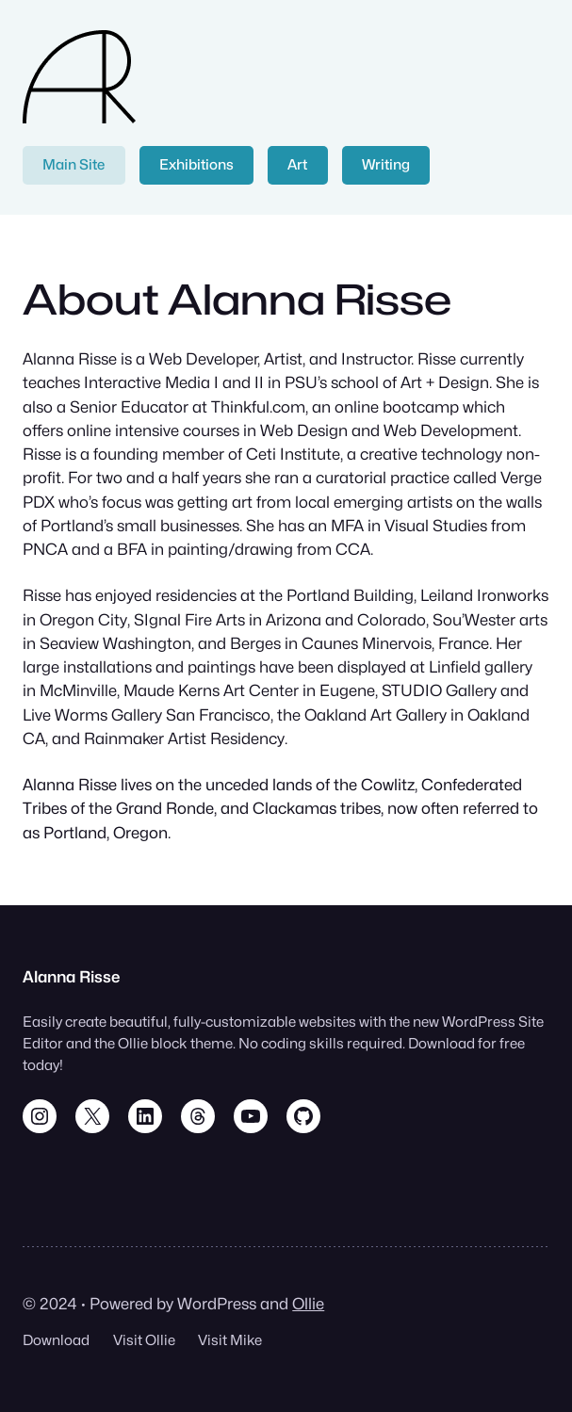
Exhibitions (196, 164)
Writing (386, 164)
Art (297, 164)
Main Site (73, 164)
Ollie (308, 1303)
